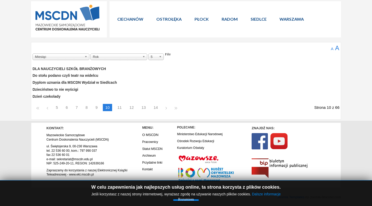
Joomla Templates (291, 197)
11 (119, 107)
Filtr (168, 54)
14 (155, 107)
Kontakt (147, 169)
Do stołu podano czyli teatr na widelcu (65, 75)
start (38, 108)
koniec (176, 108)
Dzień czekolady (46, 96)
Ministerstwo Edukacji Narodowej (200, 134)
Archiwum (149, 155)
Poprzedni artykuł (47, 108)
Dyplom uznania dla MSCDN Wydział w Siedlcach (75, 82)
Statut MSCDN (152, 149)
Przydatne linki (152, 162)
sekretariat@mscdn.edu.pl (75, 159)
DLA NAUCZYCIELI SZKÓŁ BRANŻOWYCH (69, 69)
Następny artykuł (166, 108)
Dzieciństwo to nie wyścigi (55, 89)
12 (131, 107)
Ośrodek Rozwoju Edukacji (195, 141)
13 (144, 107)
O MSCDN (150, 135)
